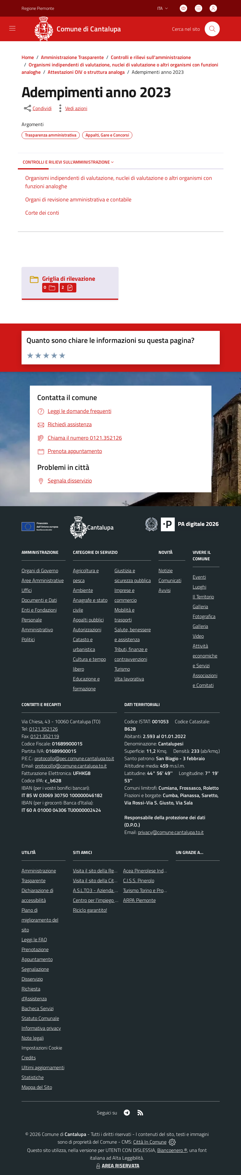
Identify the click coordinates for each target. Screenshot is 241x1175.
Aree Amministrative (43, 580)
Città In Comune (150, 1141)
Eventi (199, 577)
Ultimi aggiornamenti (43, 1067)
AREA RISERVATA (116, 1165)
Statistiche (33, 1077)
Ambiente (83, 590)
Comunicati (170, 580)
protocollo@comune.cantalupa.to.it (71, 765)
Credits (29, 1057)
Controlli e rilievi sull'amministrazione (151, 57)
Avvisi (165, 590)
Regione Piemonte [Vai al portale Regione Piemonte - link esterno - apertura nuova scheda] (38, 8)
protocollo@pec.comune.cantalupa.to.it (74, 758)
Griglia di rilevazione (68, 278)
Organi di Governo (40, 570)
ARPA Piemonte (139, 900)
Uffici (27, 590)
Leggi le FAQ (34, 939)
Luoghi (199, 586)
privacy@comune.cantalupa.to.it (171, 832)
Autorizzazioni (87, 629)
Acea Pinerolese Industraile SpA (155, 870)
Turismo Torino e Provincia (149, 890)
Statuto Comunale (40, 1018)
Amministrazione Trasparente (72, 57)
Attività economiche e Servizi (205, 655)
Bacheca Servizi (38, 1008)
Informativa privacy (41, 1028)
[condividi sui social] (37, 108)
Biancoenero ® (172, 1150)
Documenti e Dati (39, 600)
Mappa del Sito (37, 1087)
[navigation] (12, 28)
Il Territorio (203, 596)
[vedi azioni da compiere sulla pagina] (71, 108)
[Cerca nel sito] (212, 29)
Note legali (33, 1038)
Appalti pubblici (88, 619)
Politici (28, 639)
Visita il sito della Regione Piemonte (109, 870)
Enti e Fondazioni (39, 609)
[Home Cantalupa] (79, 29)
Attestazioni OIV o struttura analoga (86, 72)
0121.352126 (43, 728)
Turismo (122, 669)
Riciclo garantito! (90, 910)
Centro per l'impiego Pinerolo (102, 900)
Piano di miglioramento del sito (40, 919)
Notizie (166, 570)
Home (28, 57)
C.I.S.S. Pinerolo (138, 880)
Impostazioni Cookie (42, 1047)
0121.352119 (44, 736)
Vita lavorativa (129, 678)
